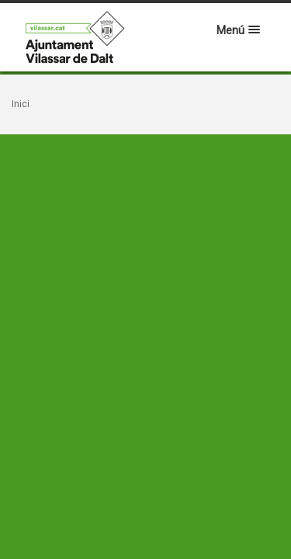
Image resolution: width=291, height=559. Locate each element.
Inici (20, 104)
